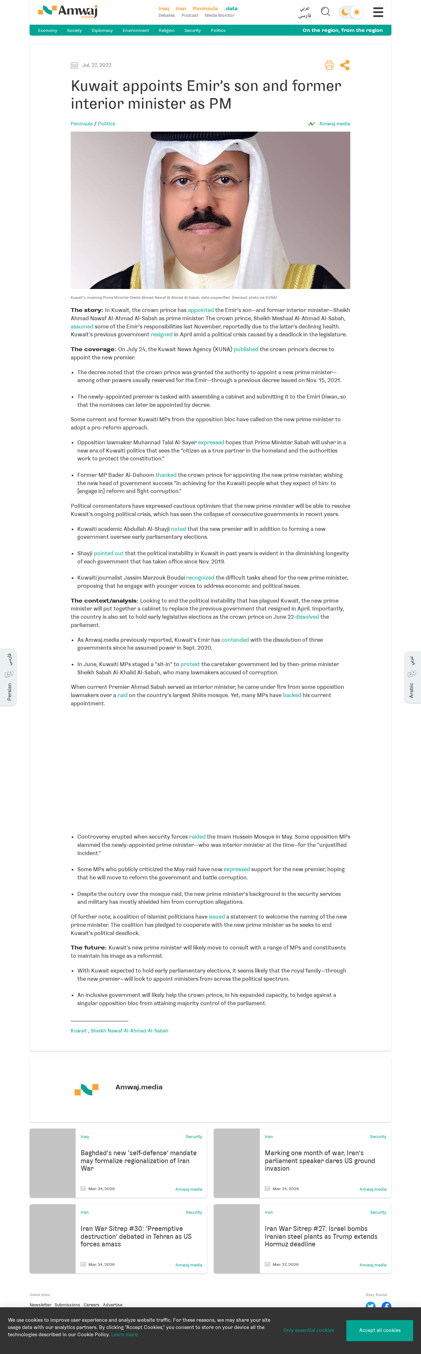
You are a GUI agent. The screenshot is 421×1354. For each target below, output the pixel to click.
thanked (166, 475)
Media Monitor (220, 15)
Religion (167, 30)
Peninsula (82, 124)
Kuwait (79, 1031)
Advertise (112, 1304)
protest (190, 664)
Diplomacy (102, 30)
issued (217, 916)
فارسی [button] (304, 16)
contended (235, 640)
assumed (82, 326)
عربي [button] (305, 8)
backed (292, 695)
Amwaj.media (334, 124)
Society (74, 30)
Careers (92, 1304)
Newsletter (40, 1304)
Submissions (67, 1304)
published (246, 349)
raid (122, 695)
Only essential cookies (308, 1330)
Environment (136, 30)
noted (178, 529)
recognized (200, 577)
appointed (201, 310)
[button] (305, 12)
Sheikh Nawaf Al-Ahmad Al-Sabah (129, 1031)
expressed (211, 442)
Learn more (124, 1335)
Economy (47, 30)
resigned (162, 334)
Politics (218, 30)
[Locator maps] (210, 772)
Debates (167, 15)
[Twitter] (371, 1307)
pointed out (109, 553)
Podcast (190, 15)
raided (197, 836)
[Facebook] (386, 1307)
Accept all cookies (380, 1330)
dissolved (307, 616)
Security (193, 30)
